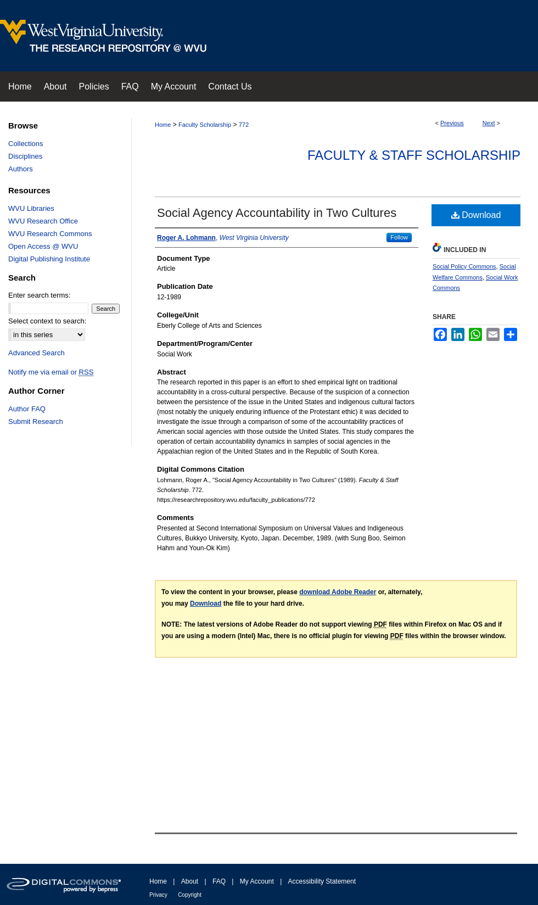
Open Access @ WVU (43, 246)
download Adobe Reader (337, 592)
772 (244, 124)
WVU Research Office (43, 221)
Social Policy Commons (464, 266)
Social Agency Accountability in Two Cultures (276, 213)
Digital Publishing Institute (49, 259)
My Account (257, 881)
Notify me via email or (50, 372)
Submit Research (35, 421)
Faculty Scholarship (204, 124)
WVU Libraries (31, 208)
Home (163, 124)
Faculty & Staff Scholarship (413, 155)
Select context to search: (47, 321)
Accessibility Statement (322, 881)
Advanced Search (36, 353)
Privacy (158, 895)
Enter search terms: (39, 295)
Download (476, 215)
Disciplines (25, 156)
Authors (20, 169)
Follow (399, 237)
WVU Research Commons (50, 234)
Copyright (189, 895)
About (189, 881)
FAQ (219, 881)
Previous (452, 123)
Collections (25, 143)
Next (489, 123)
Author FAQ (27, 409)
